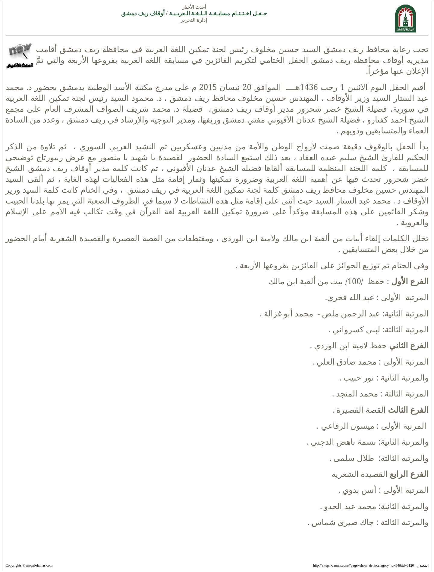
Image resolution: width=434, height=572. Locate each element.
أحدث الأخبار (194, 7)
